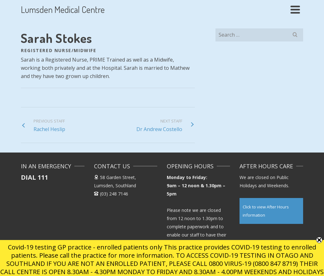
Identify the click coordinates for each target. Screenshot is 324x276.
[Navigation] (295, 9)
